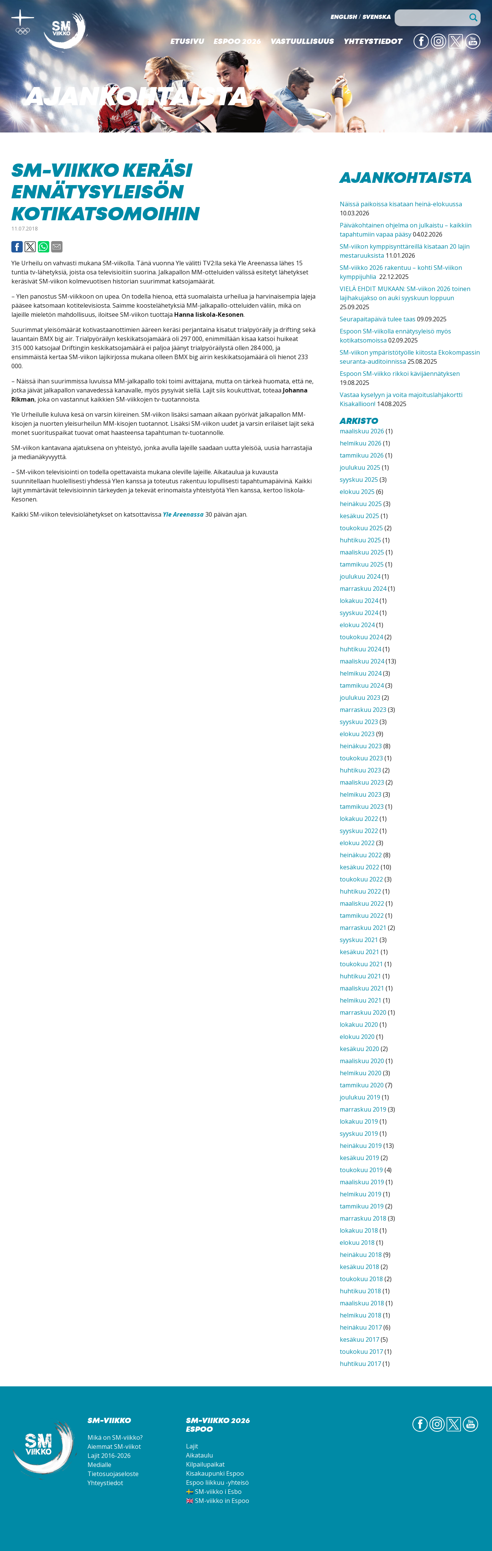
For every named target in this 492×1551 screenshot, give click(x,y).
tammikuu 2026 (362, 455)
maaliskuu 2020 (362, 1061)
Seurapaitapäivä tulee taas (377, 319)
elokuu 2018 (357, 1242)
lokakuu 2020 (359, 1024)
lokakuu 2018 (359, 1230)
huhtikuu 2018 (360, 1291)
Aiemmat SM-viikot (114, 1446)
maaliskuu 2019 (362, 1182)
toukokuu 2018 (361, 1279)
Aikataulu (199, 1455)
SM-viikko (66, 32)
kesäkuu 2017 (359, 1339)
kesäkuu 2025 (359, 516)
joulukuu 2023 (360, 697)
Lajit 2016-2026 (109, 1455)
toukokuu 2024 (361, 637)
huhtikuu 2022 (360, 891)
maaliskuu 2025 (362, 552)
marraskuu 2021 (363, 927)
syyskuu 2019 (359, 1133)
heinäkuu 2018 (361, 1254)
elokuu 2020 (357, 1036)
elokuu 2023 (357, 734)
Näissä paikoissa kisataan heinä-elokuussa (401, 204)
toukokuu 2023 (361, 758)
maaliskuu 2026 (362, 431)
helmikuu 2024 (360, 673)
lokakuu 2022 (359, 818)
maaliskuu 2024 (362, 661)
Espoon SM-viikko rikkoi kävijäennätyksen (400, 373)
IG (441, 48)
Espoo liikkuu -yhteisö (217, 1482)
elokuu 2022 (357, 843)
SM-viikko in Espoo (222, 1500)
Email (56, 246)
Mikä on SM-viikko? (115, 1437)
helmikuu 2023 (360, 794)
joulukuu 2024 (360, 576)
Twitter (455, 48)
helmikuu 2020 (360, 1073)
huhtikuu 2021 (360, 976)
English (344, 17)
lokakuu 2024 (359, 600)
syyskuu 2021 (359, 940)
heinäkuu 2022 (361, 855)
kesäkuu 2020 (359, 1049)
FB (424, 48)
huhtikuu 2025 (360, 540)
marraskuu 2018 (363, 1218)
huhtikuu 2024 (360, 649)
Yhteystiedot (373, 42)
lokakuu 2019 (359, 1121)
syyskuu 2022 (359, 831)
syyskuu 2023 (359, 722)
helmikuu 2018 (360, 1315)
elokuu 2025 (357, 491)
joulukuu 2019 (360, 1097)
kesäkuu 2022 (359, 867)
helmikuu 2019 (360, 1194)
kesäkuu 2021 (359, 952)
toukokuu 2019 (361, 1170)
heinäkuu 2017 (361, 1327)
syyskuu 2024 (359, 613)
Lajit (192, 1446)
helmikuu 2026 (360, 443)
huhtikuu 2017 (360, 1363)
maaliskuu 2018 (362, 1303)
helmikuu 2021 (360, 1000)
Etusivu (187, 42)
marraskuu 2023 (363, 709)
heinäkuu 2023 (361, 746)
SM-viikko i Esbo (218, 1491)
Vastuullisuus (302, 42)
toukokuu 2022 (361, 879)
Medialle (99, 1465)
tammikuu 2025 (362, 564)
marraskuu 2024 (363, 588)
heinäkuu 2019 (361, 1145)
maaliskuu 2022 (362, 903)
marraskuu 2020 (363, 1012)
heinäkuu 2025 (361, 504)
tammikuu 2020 (362, 1085)
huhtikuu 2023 (360, 770)
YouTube (473, 48)
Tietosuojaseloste (113, 1474)
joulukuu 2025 (360, 467)
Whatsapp (43, 246)
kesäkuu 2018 (359, 1267)
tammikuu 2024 (362, 685)
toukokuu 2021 (361, 964)
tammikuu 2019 (362, 1206)
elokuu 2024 (357, 625)
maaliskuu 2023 (362, 782)
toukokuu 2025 (361, 528)
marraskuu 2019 (363, 1109)
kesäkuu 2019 (359, 1158)
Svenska (376, 17)
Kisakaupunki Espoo (215, 1473)
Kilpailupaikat (205, 1464)
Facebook (17, 246)
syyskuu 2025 (359, 479)
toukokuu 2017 (361, 1351)
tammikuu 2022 (362, 915)
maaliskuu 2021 (362, 988)
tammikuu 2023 (362, 806)
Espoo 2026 (237, 42)
